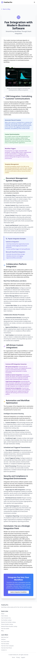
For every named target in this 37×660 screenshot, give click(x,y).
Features (3, 639)
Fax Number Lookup (6, 620)
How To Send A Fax (6, 618)
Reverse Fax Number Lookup (8, 622)
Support (23, 657)
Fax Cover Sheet (5, 641)
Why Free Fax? (4, 637)
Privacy (18, 657)
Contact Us (4, 650)
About (2, 613)
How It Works (4, 616)
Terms (13, 657)
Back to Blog (5, 9)
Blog (2, 630)
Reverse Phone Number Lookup (9, 626)
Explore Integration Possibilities (18, 592)
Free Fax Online (5, 643)
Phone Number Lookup (7, 624)
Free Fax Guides (5, 628)
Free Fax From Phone (6, 648)
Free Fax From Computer (7, 645)
